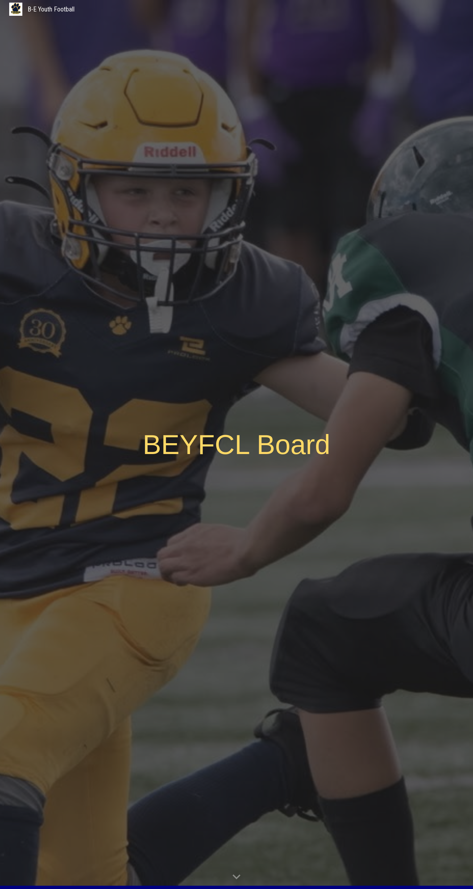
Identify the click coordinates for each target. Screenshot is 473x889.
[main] (236, 445)
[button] (236, 877)
